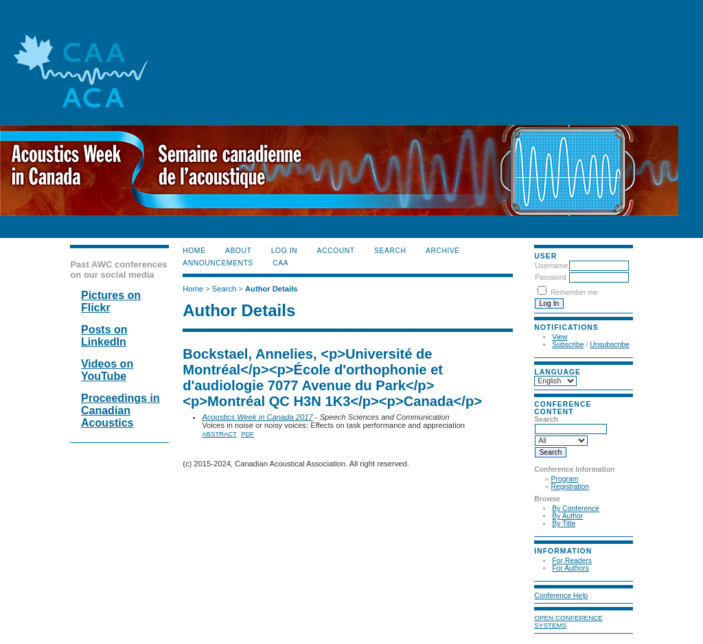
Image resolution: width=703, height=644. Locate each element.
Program (565, 479)
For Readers (572, 560)
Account (336, 250)
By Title (563, 523)
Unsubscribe (610, 344)
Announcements (218, 263)
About (238, 250)
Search (390, 250)
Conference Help (561, 595)
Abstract (219, 434)
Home (194, 250)
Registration (570, 486)
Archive (443, 250)
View (559, 337)
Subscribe (568, 344)
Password (550, 277)
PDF (247, 434)
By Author (567, 516)
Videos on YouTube (107, 370)
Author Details (271, 289)
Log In (284, 250)
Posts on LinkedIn (104, 336)
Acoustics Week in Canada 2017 (257, 417)
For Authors (570, 568)
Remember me (574, 292)
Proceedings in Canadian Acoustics (120, 410)
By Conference (575, 508)
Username (551, 266)
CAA (280, 263)
